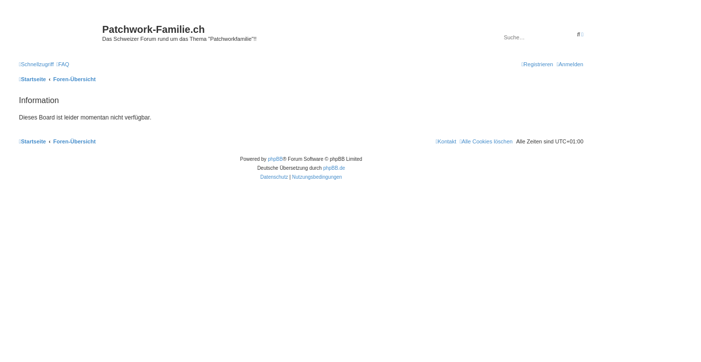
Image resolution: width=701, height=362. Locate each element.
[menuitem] (62, 64)
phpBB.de (334, 168)
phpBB (275, 159)
